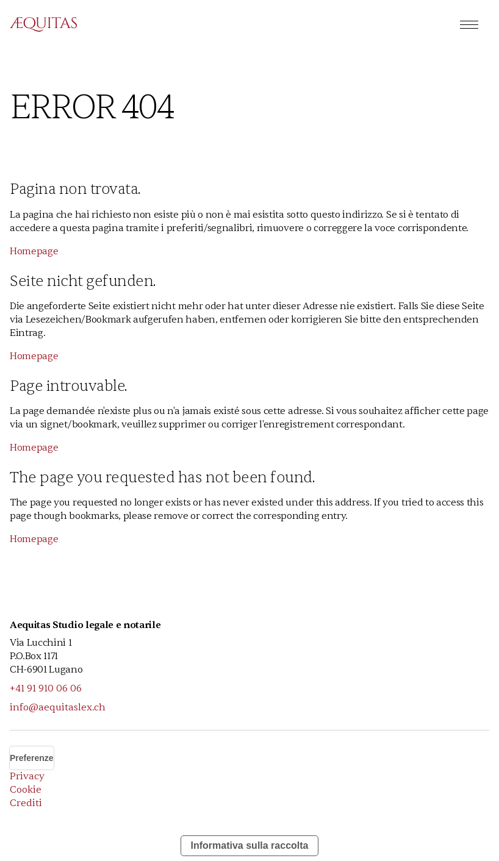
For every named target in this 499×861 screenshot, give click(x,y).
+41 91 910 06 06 (46, 688)
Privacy (27, 776)
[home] (43, 24)
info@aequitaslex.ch (58, 707)
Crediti (26, 803)
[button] (469, 24)
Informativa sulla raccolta (250, 845)
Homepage (34, 251)
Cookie (25, 790)
